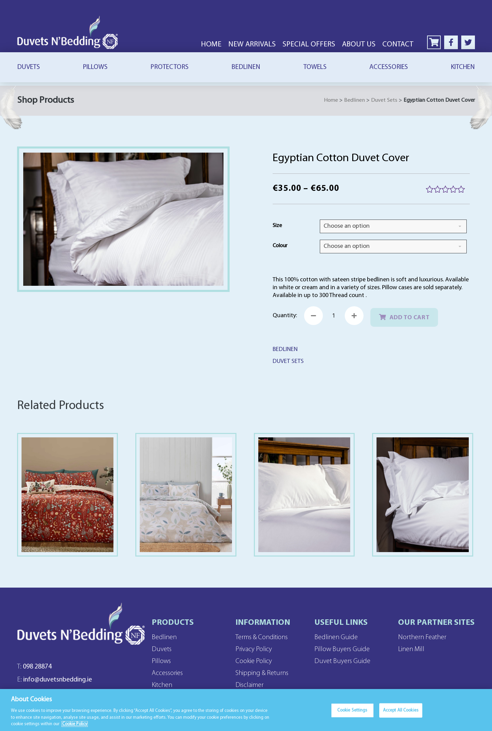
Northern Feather (422, 637)
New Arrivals (252, 44)
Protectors (169, 67)
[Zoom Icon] (123, 219)
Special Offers (309, 44)
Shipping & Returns (261, 673)
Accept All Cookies (401, 713)
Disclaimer (249, 685)
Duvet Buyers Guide (342, 661)
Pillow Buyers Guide (342, 649)
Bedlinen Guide (336, 637)
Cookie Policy (253, 661)
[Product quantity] (334, 315)
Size (277, 225)
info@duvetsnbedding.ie (54, 679)
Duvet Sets (384, 100)
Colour (280, 246)
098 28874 (34, 666)
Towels (315, 67)
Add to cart (410, 317)
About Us (358, 44)
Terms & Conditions (261, 637)
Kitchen (463, 67)
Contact (397, 44)
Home (211, 44)
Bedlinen (245, 67)
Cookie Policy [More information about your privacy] (74, 727)
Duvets (28, 67)
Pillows (95, 67)
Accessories (388, 67)
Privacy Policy (253, 649)
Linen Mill (411, 649)
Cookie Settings (352, 713)
